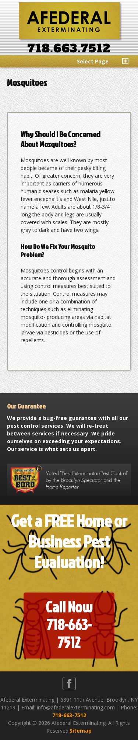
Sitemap (81, 730)
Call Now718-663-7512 (69, 625)
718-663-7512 (69, 715)
